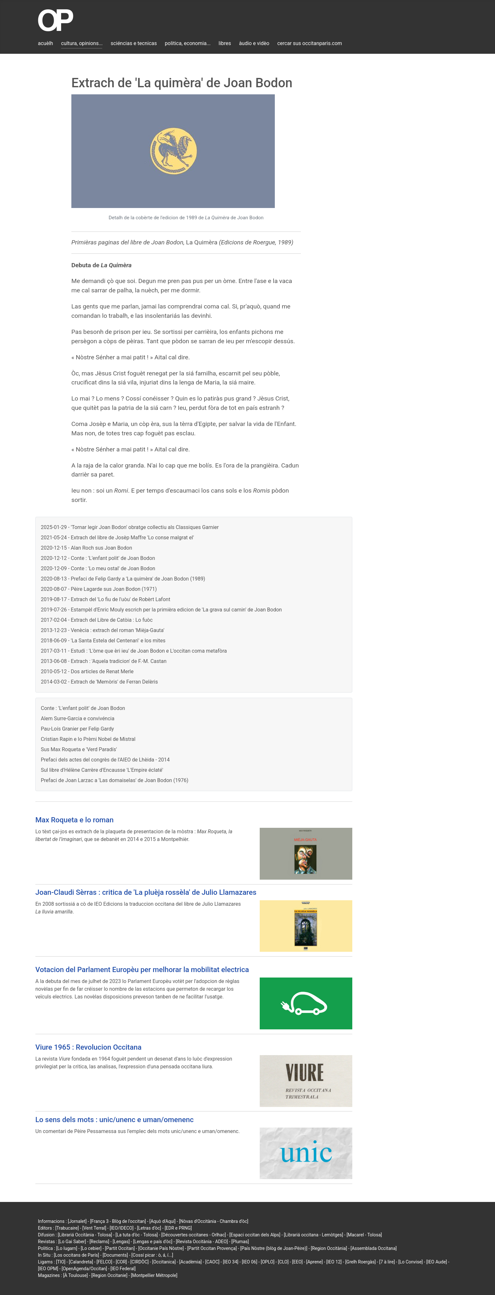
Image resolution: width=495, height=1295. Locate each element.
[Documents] (115, 1255)
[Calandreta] (81, 1261)
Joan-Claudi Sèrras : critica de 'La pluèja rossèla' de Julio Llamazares (145, 892)
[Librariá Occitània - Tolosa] (85, 1234)
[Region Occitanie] (109, 1275)
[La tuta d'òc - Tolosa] (136, 1234)
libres (225, 43)
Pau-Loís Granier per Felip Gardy (77, 729)
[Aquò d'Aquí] (162, 1221)
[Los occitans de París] (76, 1255)
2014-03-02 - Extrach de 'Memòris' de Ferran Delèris (99, 682)
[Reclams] (99, 1241)
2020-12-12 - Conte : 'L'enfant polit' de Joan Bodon (98, 558)
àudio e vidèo (254, 43)
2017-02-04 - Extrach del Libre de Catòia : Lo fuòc (97, 620)
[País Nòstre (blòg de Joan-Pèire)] (273, 1248)
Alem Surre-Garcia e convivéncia (77, 718)
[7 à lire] (387, 1261)
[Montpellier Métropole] (154, 1275)
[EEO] (297, 1261)
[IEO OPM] (48, 1268)
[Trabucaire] (67, 1228)
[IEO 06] (249, 1261)
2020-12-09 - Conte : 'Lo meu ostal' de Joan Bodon (98, 568)
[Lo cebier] (91, 1248)
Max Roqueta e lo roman (74, 820)
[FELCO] (104, 1261)
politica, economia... (188, 43)
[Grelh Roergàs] (360, 1261)
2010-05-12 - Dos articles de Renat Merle (87, 671)
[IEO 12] (334, 1261)
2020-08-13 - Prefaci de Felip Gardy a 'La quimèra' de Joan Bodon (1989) (123, 579)
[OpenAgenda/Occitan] (84, 1268)
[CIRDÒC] (139, 1261)
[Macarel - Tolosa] (364, 1234)
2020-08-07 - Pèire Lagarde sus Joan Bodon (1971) (99, 589)
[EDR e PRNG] (178, 1228)
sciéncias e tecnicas (134, 43)
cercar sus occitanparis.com (309, 43)
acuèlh (45, 43)
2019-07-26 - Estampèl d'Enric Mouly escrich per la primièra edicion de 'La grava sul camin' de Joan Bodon (161, 610)
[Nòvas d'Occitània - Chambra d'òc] (213, 1221)
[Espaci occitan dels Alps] (255, 1234)
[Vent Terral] (94, 1228)
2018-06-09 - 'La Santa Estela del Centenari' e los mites (103, 641)
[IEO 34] (231, 1261)
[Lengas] (121, 1241)
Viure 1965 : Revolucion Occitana (88, 1047)
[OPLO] (267, 1261)
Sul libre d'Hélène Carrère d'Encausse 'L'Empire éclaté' (102, 770)
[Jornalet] (77, 1221)
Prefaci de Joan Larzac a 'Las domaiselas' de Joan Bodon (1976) (114, 780)
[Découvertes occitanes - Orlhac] (193, 1234)
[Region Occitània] (329, 1248)
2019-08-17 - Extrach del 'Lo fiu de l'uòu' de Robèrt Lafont (105, 599)
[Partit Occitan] (120, 1248)
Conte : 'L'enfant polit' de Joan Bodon (83, 708)
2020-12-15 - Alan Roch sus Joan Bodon (86, 548)
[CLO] (283, 1261)
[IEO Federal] (123, 1268)
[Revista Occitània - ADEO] (202, 1241)
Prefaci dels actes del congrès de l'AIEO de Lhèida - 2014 (105, 760)
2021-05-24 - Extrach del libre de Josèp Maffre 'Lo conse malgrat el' (117, 537)
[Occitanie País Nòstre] (161, 1248)
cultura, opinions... (82, 43)
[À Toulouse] (75, 1275)
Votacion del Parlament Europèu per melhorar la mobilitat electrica (142, 969)
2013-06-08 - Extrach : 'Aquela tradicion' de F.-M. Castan (103, 661)
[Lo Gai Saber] (72, 1241)
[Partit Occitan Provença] (212, 1248)
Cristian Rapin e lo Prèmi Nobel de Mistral (88, 739)
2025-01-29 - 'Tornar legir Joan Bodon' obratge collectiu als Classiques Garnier (130, 527)
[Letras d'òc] (149, 1228)
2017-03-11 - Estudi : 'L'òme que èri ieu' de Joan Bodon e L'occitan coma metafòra (134, 651)
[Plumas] (240, 1241)
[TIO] (60, 1261)
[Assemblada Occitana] (374, 1248)
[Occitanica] (164, 1261)
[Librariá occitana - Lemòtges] (313, 1234)
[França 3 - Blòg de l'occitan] (118, 1221)
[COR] (121, 1261)
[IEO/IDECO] (121, 1228)
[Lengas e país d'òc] (152, 1241)
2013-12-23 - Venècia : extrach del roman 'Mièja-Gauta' (102, 630)
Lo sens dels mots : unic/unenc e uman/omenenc (114, 1119)
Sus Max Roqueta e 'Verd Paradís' (79, 749)
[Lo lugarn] (66, 1248)
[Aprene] (314, 1261)
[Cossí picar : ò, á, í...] (152, 1255)
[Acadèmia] (190, 1261)
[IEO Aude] (436, 1261)
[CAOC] (212, 1261)
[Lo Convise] (410, 1261)
